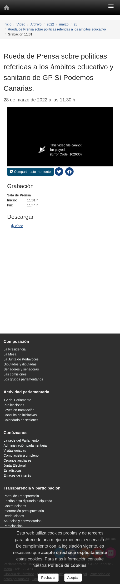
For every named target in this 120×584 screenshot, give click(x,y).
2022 (50, 24)
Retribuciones (14, 516)
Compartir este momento (30, 172)
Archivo (36, 24)
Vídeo (20, 24)
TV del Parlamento (17, 400)
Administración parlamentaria (25, 445)
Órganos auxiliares (17, 460)
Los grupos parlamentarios (23, 379)
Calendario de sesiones (21, 420)
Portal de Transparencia (21, 496)
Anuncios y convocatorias (22, 521)
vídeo (17, 226)
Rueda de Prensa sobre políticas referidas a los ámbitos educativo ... (59, 29)
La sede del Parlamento (21, 440)
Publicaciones (14, 405)
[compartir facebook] (69, 171)
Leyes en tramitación (19, 410)
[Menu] (111, 6)
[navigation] (60, 281)
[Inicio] (6, 7)
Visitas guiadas (15, 450)
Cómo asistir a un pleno (21, 455)
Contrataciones (15, 506)
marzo (64, 24)
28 (75, 24)
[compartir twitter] (59, 171)
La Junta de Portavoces (21, 359)
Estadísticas (12, 470)
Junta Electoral (15, 465)
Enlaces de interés (17, 475)
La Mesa (10, 354)
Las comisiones (15, 374)
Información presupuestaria (24, 511)
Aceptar (73, 578)
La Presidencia (15, 349)
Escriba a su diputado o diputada (28, 501)
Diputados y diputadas (20, 364)
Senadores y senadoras (21, 369)
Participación (13, 526)
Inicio (7, 24)
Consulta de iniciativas (20, 415)
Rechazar (48, 578)
